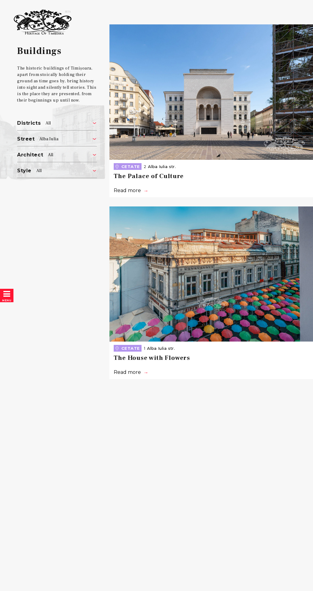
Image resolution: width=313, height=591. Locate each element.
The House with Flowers (152, 358)
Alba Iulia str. (162, 166)
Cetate (127, 166)
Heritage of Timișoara (42, 29)
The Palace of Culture (149, 176)
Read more (127, 190)
